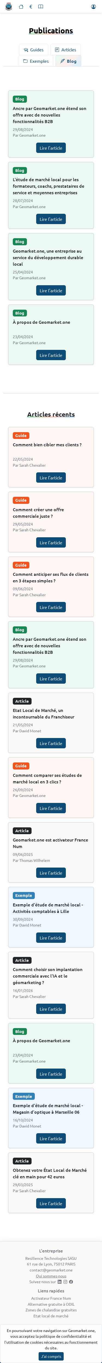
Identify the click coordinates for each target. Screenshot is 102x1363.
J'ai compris (51, 1356)
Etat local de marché (51, 1315)
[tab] (33, 49)
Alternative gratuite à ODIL (51, 1304)
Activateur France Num (51, 1298)
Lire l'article (51, 147)
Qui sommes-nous (51, 1275)
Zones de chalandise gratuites (51, 1309)
